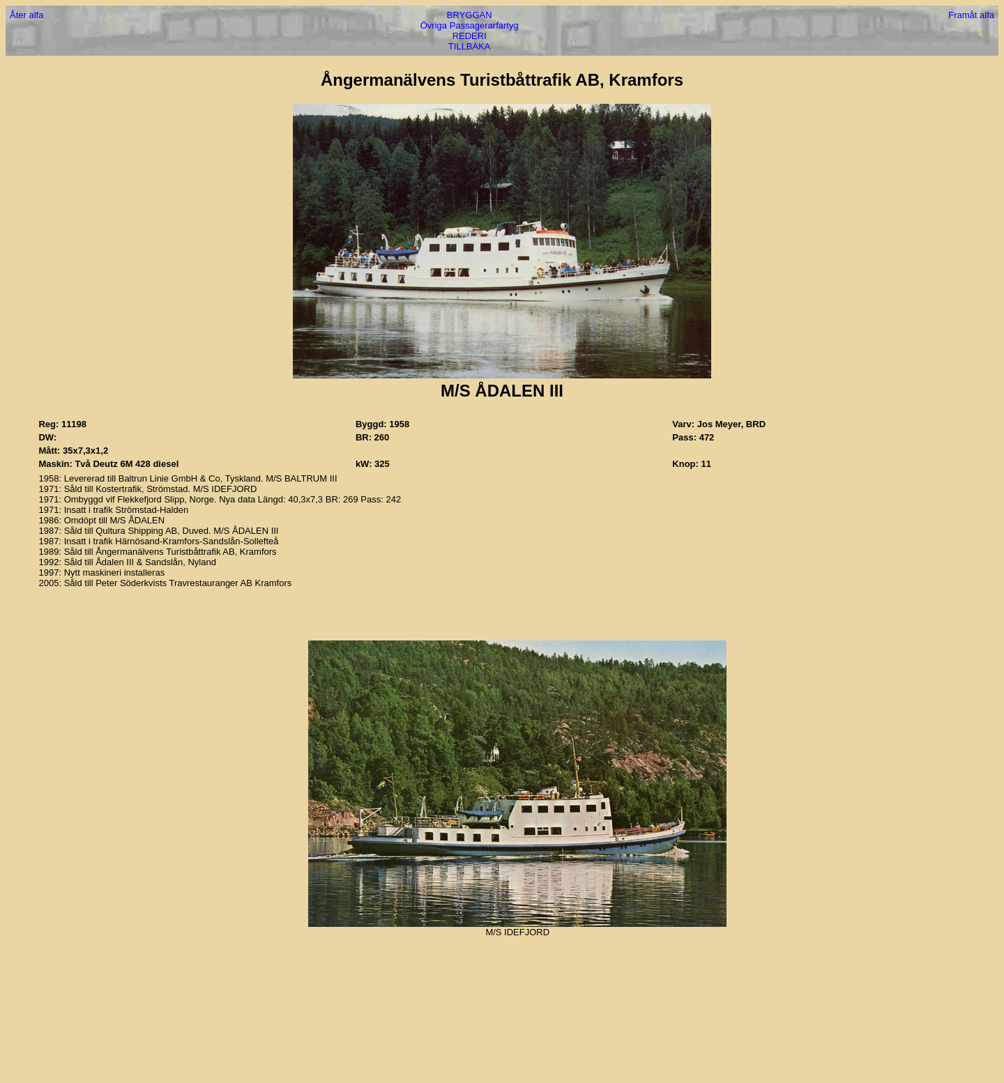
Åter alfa (26, 15)
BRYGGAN (469, 15)
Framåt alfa (971, 15)
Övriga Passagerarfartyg (469, 25)
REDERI (469, 36)
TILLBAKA (469, 46)
